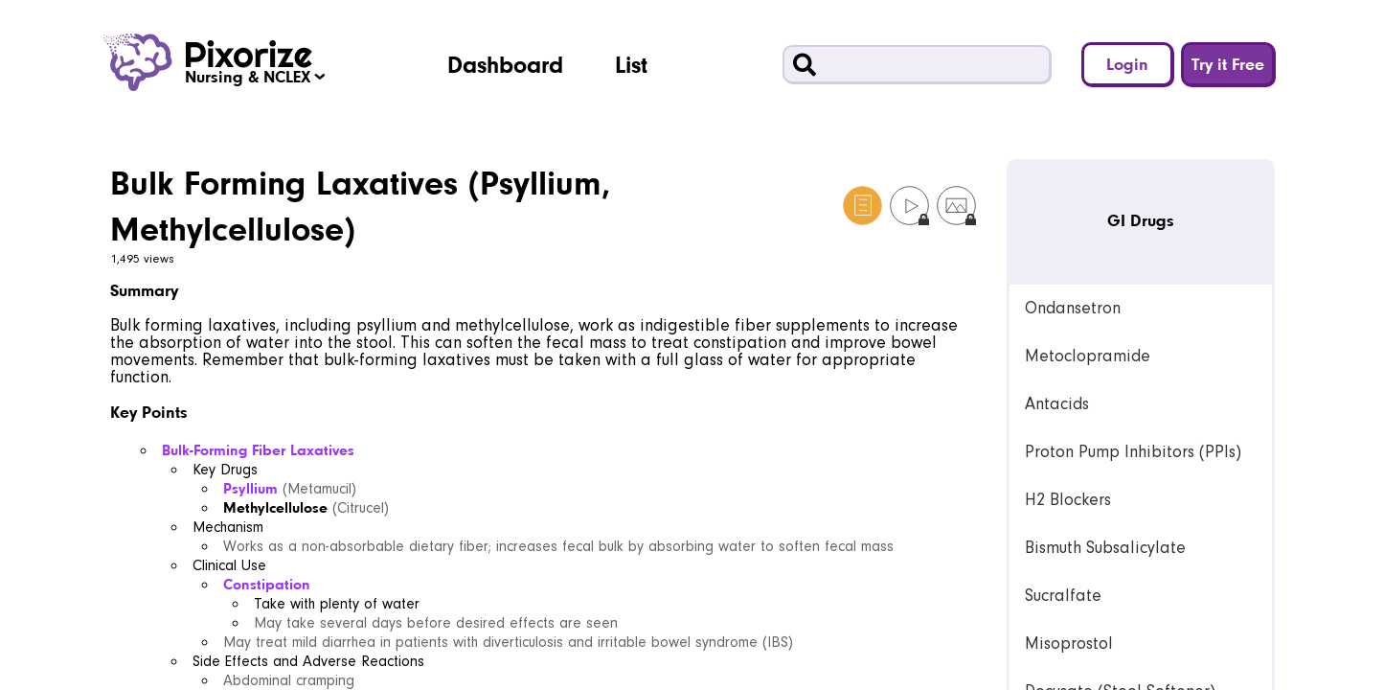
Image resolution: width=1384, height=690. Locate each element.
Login (1127, 64)
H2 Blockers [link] (1068, 500)
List (631, 64)
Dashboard (505, 64)
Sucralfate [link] (1063, 596)
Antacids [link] (1057, 404)
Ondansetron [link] (1073, 308)
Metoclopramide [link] (1087, 356)
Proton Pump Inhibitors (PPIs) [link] (1133, 452)
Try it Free (1227, 64)
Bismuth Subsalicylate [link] (1105, 548)
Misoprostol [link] (1069, 643)
